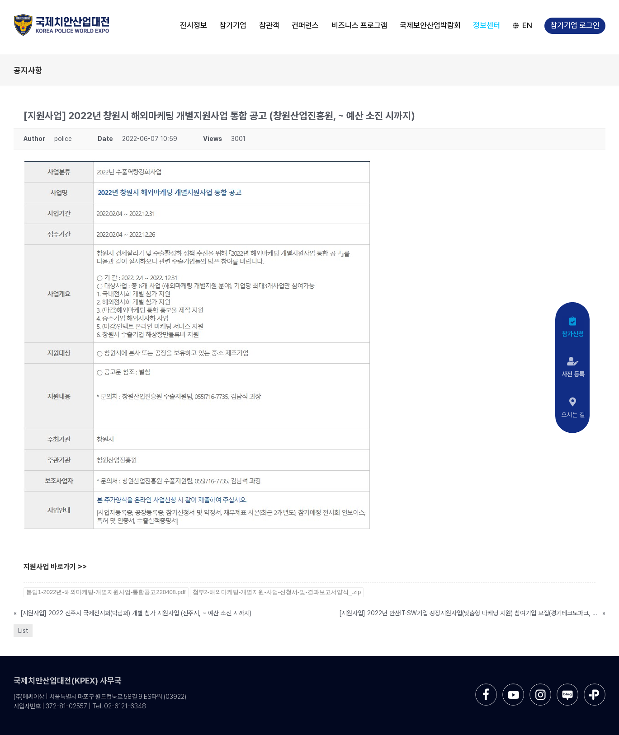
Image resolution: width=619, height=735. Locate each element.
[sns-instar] (540, 687)
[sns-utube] (513, 687)
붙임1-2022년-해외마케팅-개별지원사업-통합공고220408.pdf (106, 592)
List (23, 630)
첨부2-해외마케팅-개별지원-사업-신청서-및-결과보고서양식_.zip (277, 592)
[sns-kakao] (594, 687)
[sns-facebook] (486, 687)
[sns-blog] (567, 687)
